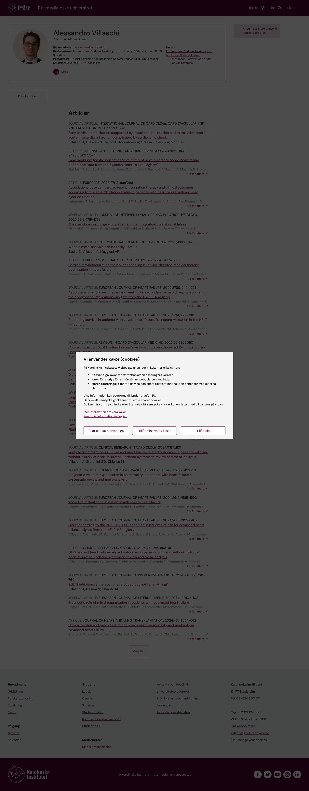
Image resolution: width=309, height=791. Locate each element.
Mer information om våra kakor (105, 412)
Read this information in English (105, 416)
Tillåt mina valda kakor (155, 431)
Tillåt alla (203, 431)
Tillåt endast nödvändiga (106, 431)
